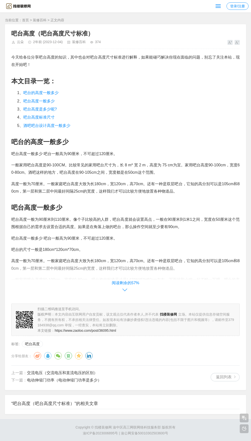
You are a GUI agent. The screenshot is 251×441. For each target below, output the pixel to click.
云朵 (20, 42)
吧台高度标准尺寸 (39, 117)
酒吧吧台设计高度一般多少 (46, 125)
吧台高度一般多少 (39, 101)
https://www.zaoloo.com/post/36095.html (85, 330)
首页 (25, 20)
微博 (37, 355)
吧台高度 (32, 344)
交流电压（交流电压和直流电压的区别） (62, 373)
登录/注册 (237, 6)
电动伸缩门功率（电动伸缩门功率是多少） (64, 380)
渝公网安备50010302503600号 (144, 433)
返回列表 (224, 377)
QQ (47, 355)
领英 (89, 355)
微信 (58, 355)
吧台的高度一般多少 (41, 93)
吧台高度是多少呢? (40, 109)
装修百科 (40, 20)
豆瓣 (68, 355)
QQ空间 (78, 355)
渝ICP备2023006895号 (100, 433)
